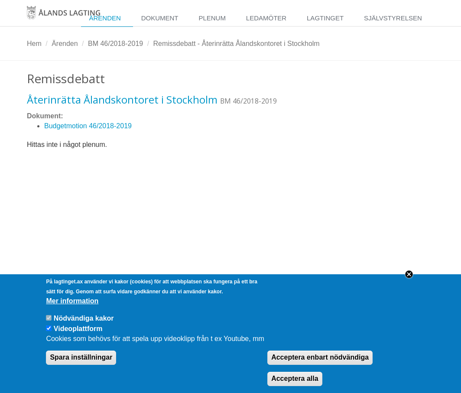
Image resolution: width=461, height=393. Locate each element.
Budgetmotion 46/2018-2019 (88, 126)
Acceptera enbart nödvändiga (320, 366)
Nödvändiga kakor (84, 326)
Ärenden (104, 18)
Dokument (160, 18)
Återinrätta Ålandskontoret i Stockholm (122, 99)
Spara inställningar (81, 366)
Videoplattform (78, 337)
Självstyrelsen (393, 18)
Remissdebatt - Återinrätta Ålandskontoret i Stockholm (236, 43)
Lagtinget (325, 18)
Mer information (72, 309)
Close (409, 283)
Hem (34, 43)
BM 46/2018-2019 (115, 43)
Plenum (212, 18)
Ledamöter (266, 18)
